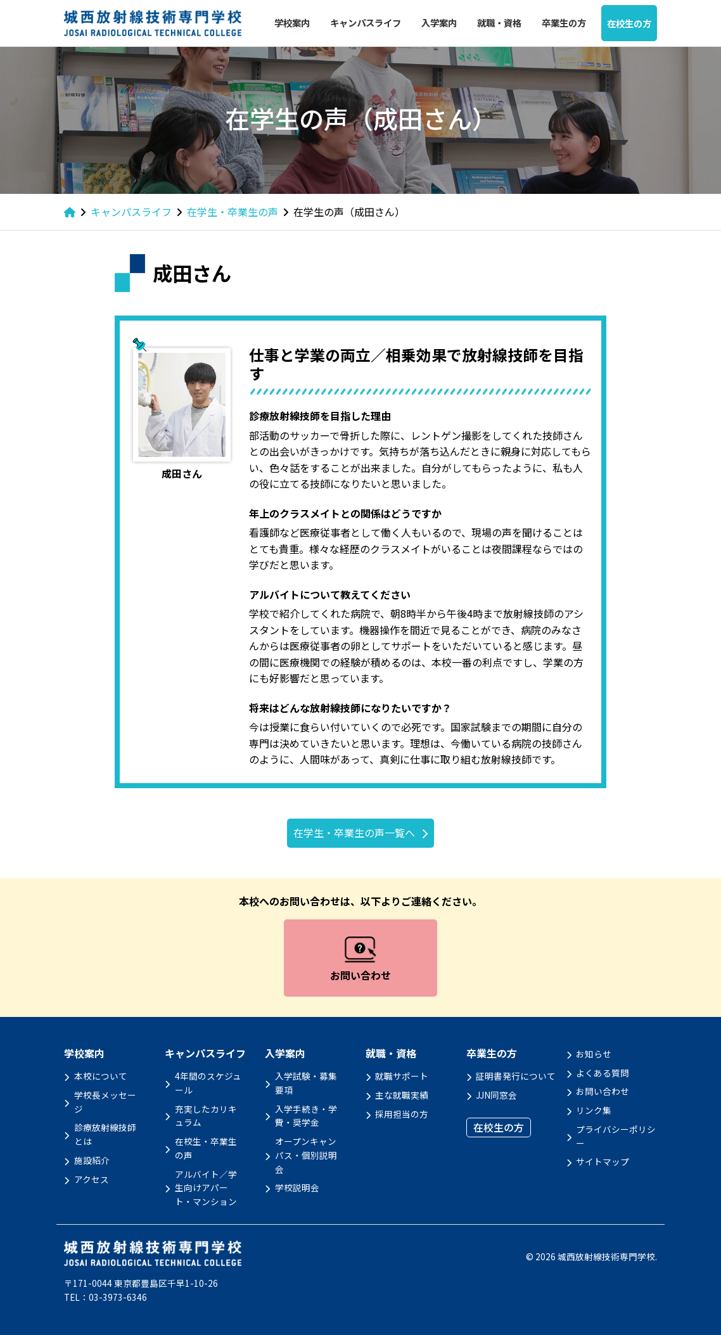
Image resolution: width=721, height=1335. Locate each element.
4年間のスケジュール (208, 1083)
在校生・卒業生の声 (206, 1148)
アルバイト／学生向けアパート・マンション (206, 1188)
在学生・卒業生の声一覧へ (354, 832)
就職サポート (401, 1076)
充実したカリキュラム (206, 1115)
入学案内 (439, 22)
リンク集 (593, 1110)
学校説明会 (297, 1187)
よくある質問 (602, 1072)
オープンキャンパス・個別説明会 (306, 1155)
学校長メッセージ (105, 1102)
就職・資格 (499, 22)
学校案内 (292, 22)
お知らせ (593, 1053)
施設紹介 (92, 1160)
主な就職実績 (401, 1095)
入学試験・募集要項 (306, 1083)
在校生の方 (629, 23)
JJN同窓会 (496, 1095)
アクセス (91, 1179)
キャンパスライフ (365, 22)
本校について (100, 1076)
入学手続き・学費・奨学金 (306, 1115)
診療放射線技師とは (105, 1134)
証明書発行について (516, 1076)
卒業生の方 (564, 22)
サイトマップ (602, 1161)
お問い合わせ (602, 1091)
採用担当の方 (401, 1114)
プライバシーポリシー (616, 1136)
